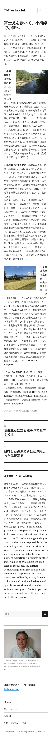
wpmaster (8, 411)
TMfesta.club (15, 10)
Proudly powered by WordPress (33, 731)
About (7, 716)
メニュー (42, 10)
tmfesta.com (11, 689)
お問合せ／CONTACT (15, 723)
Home (7, 702)
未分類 (34, 411)
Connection (10, 709)
